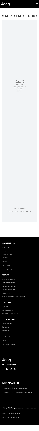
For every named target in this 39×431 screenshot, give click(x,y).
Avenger (5, 261)
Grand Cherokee (7, 247)
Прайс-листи (6, 266)
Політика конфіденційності (11, 413)
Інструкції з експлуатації (10, 313)
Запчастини (6, 327)
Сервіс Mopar (7, 323)
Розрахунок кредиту (9, 289)
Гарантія (5, 307)
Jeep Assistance (7, 310)
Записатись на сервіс (9, 286)
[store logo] (5, 4)
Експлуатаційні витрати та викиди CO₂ (14, 296)
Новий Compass (7, 254)
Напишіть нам (6, 293)
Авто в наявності (7, 269)
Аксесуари (5, 330)
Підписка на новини (8, 344)
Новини (4, 341)
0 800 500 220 (7, 388)
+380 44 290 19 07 (8, 392)
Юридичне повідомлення (11, 417)
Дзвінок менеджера (9, 279)
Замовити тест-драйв (9, 283)
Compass (5, 258)
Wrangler (5, 251)
